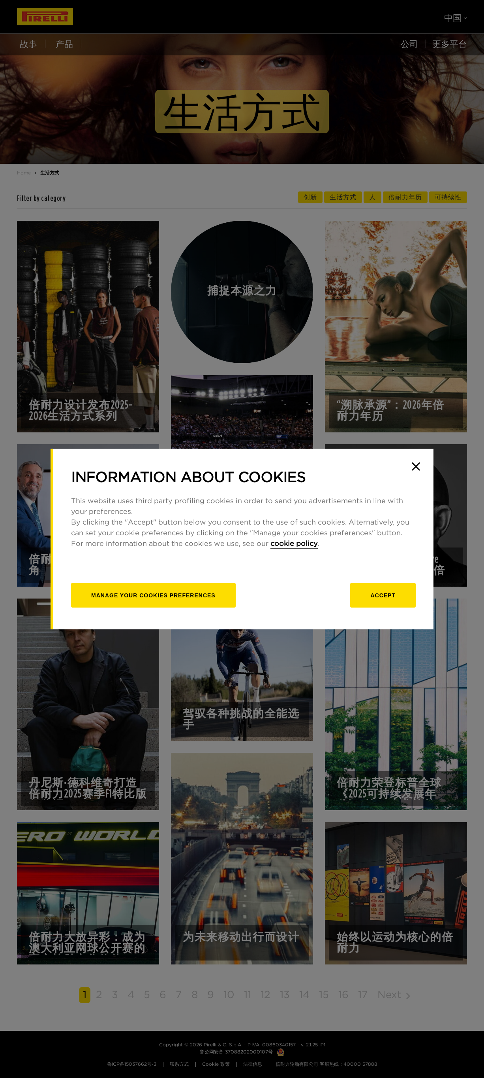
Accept (383, 595)
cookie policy (294, 544)
